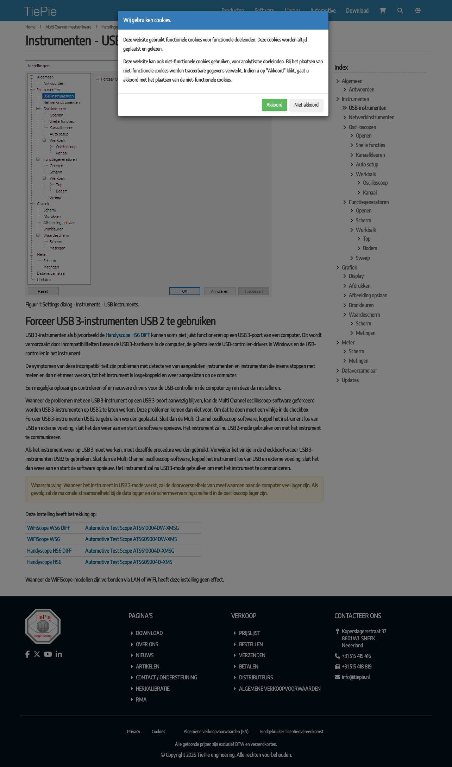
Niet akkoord (306, 105)
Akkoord (274, 105)
